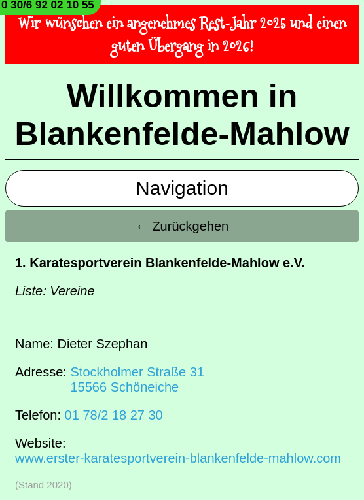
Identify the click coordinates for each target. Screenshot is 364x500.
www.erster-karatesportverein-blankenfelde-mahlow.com (178, 458)
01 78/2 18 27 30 (114, 415)
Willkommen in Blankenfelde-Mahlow (181, 115)
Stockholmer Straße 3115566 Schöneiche (137, 379)
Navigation (182, 188)
